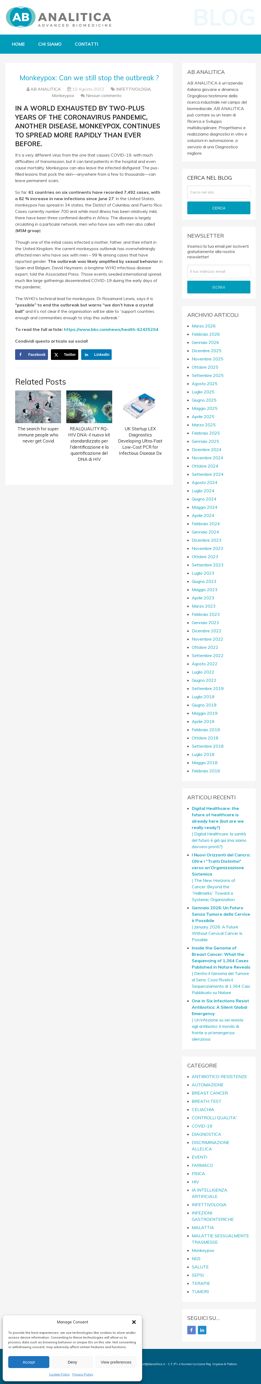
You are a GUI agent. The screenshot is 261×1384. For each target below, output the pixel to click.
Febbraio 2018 (206, 770)
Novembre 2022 (207, 639)
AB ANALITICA (46, 89)
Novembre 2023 (207, 548)
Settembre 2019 (208, 688)
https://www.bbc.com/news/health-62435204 (111, 329)
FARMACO (202, 1165)
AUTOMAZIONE (208, 1084)
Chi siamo (50, 44)
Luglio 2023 (203, 573)
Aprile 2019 (203, 721)
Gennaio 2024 (205, 532)
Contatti (86, 44)
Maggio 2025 (205, 408)
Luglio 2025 (203, 391)
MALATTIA (203, 1227)
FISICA (198, 1173)
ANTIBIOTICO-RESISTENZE (219, 1076)
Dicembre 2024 (206, 449)
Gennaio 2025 (205, 441)
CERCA (218, 208)
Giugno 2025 (204, 400)
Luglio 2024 (203, 490)
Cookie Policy (59, 1374)
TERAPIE (201, 1283)
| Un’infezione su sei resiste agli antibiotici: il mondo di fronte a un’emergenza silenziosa (220, 1020)
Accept (29, 1362)
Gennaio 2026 (205, 342)
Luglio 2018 (203, 754)
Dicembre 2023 (206, 540)
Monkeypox (63, 95)
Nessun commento (103, 95)
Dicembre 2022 (206, 630)
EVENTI (199, 1157)
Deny (72, 1362)
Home (18, 44)
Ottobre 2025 (205, 367)
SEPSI (198, 1275)
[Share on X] (64, 354)
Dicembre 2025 (206, 350)
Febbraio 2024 (206, 523)
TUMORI (200, 1291)
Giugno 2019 (204, 705)
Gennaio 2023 (205, 622)
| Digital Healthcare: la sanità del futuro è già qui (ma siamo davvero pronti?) (219, 827)
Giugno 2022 (204, 680)
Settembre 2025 (208, 375)
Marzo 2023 (204, 606)
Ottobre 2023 (205, 556)
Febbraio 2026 (206, 334)
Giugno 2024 (204, 499)
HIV (195, 1181)
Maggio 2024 (205, 507)
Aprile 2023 (203, 597)
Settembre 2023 (208, 564)
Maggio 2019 (205, 713)
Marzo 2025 (204, 424)
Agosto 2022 (205, 663)
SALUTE (200, 1266)
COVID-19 (202, 1126)
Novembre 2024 (207, 457)
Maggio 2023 (205, 589)
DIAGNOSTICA (206, 1134)
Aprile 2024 (203, 515)
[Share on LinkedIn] (96, 354)
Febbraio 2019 (206, 729)
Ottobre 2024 (205, 466)
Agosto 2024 (205, 482)
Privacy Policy (82, 1374)
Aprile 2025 (203, 416)
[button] (134, 1322)
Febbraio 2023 (206, 614)
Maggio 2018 (205, 762)
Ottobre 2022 (205, 647)
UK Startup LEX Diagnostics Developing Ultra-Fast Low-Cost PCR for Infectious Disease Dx (140, 440)
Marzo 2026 (204, 326)
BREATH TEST (206, 1101)
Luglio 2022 (203, 672)
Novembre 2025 (207, 358)
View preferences (116, 1362)
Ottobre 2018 (205, 738)
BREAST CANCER (210, 1093)
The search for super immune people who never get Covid (38, 434)
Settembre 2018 (208, 746)
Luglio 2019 (203, 696)
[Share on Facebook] (31, 354)
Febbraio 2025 (206, 433)
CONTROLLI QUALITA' (214, 1117)
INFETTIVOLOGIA (133, 89)
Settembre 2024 (208, 474)
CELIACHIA (203, 1109)
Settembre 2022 (208, 655)
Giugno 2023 (204, 581)
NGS (196, 1258)
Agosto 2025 (205, 383)
